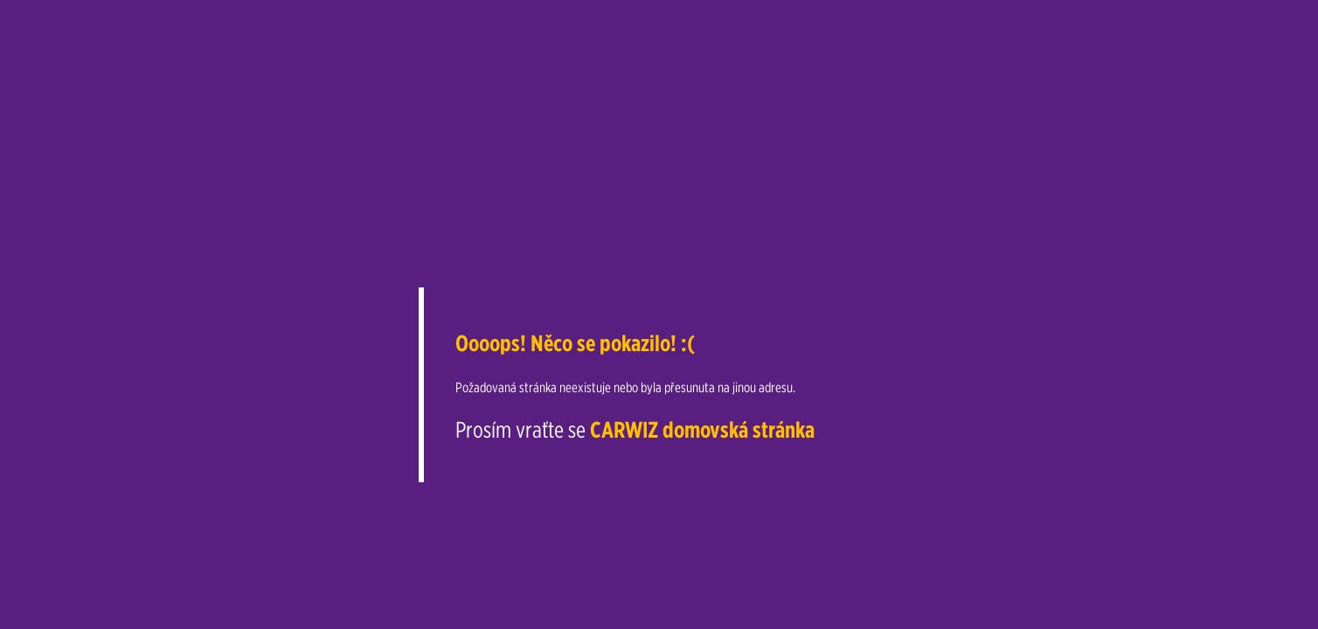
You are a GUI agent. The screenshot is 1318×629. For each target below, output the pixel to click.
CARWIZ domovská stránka (702, 429)
